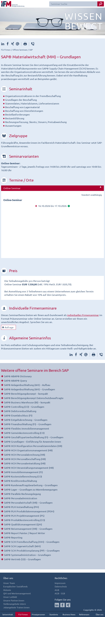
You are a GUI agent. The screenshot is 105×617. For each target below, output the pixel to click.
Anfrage (8, 327)
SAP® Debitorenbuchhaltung (20, 411)
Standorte (53, 614)
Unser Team (9, 583)
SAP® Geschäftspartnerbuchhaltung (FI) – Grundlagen (33, 437)
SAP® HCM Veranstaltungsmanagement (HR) (29, 467)
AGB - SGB (60, 593)
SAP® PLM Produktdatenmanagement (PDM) (29, 511)
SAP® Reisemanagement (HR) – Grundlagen (28, 528)
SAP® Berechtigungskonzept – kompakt (26, 393)
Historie (7, 590)
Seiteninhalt (7, 614)
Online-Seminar (12, 188)
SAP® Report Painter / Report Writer (24, 533)
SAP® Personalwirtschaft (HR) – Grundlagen (28, 502)
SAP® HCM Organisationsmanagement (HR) (28, 450)
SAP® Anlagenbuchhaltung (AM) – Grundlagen (29, 389)
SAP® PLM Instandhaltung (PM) (21, 506)
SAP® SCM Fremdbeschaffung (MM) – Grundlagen (31, 541)
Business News (69, 614)
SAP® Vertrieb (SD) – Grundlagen (22, 559)
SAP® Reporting (13, 537)
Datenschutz (61, 586)
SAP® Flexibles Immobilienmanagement (26, 428)
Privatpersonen (38, 614)
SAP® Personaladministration (20, 498)
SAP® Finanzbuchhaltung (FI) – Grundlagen (27, 424)
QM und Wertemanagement (17, 593)
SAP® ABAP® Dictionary (18, 376)
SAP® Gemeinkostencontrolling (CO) (24, 432)
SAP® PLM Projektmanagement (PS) (24, 515)
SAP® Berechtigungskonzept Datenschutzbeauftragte (33, 398)
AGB (57, 590)
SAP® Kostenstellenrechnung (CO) (23, 476)
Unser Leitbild (10, 596)
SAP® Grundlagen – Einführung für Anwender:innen (32, 441)
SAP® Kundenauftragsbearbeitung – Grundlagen (31, 485)
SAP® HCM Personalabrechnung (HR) (24, 454)
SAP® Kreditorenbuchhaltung (20, 480)
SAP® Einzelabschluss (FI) (18, 415)
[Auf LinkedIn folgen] (57, 605)
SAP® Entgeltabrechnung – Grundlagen (25, 419)
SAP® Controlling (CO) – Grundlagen (24, 406)
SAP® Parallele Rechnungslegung (22, 493)
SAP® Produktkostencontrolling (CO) (24, 520)
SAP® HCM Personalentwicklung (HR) (25, 463)
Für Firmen (23, 614)
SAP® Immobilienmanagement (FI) (23, 472)
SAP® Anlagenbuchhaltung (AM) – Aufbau (27, 384)
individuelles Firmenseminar (83, 315)
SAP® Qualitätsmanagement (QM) (23, 524)
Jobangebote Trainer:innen (16, 607)
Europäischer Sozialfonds (15, 586)
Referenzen (84, 614)
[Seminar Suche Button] (100, 3)
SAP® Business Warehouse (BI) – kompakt (27, 402)
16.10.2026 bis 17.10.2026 (52, 205)
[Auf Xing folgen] (68, 605)
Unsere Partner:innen (13, 600)
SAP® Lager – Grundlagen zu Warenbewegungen (30, 489)
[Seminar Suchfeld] (76, 4)
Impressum (60, 583)
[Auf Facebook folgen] (62, 605)
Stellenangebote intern (14, 603)
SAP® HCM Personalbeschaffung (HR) (25, 459)
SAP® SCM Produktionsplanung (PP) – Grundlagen (32, 550)
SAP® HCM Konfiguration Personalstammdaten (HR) (33, 445)
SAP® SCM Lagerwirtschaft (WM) (22, 546)
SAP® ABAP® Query (15, 380)
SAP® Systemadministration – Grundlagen (27, 554)
